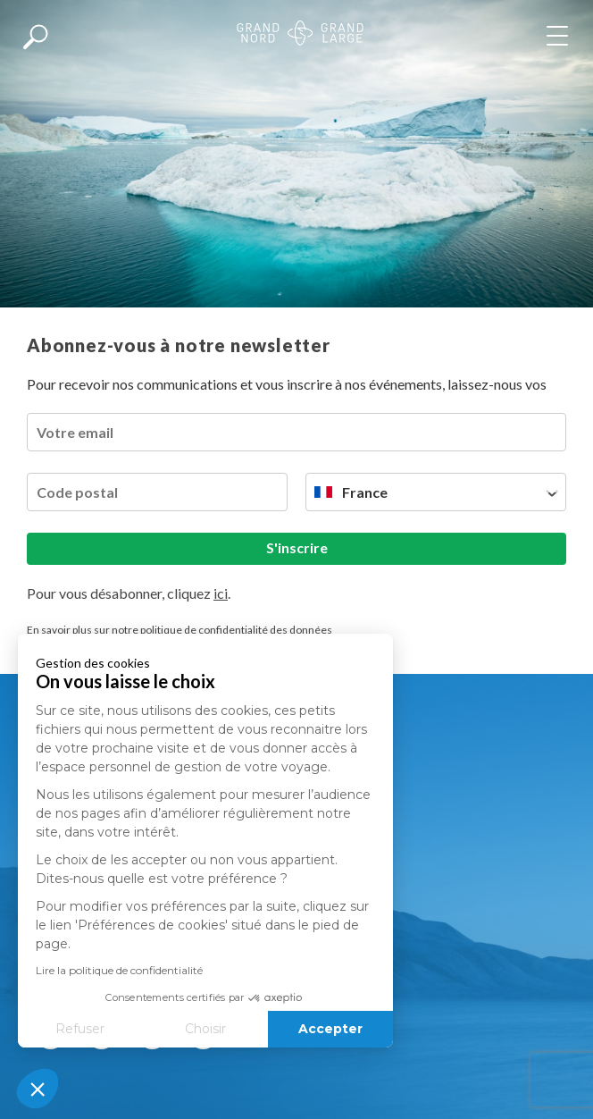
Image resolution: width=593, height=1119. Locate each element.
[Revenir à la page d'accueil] (300, 36)
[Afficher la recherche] (36, 36)
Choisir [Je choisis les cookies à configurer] (205, 1029)
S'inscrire (297, 547)
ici (220, 593)
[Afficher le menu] (561, 36)
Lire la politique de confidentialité (119, 970)
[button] (37, 1088)
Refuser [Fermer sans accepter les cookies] (79, 1029)
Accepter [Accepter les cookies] (330, 1029)
